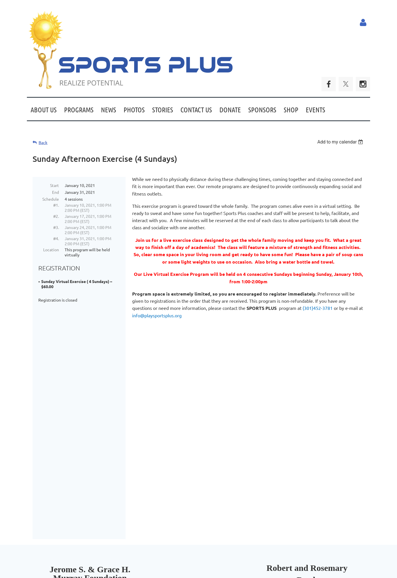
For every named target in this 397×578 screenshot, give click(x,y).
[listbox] (340, 142)
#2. (56, 216)
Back (43, 142)
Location (51, 249)
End (55, 192)
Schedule (50, 199)
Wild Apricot (302, 571)
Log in (363, 22)
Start (54, 185)
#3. (56, 227)
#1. (56, 205)
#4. (56, 238)
